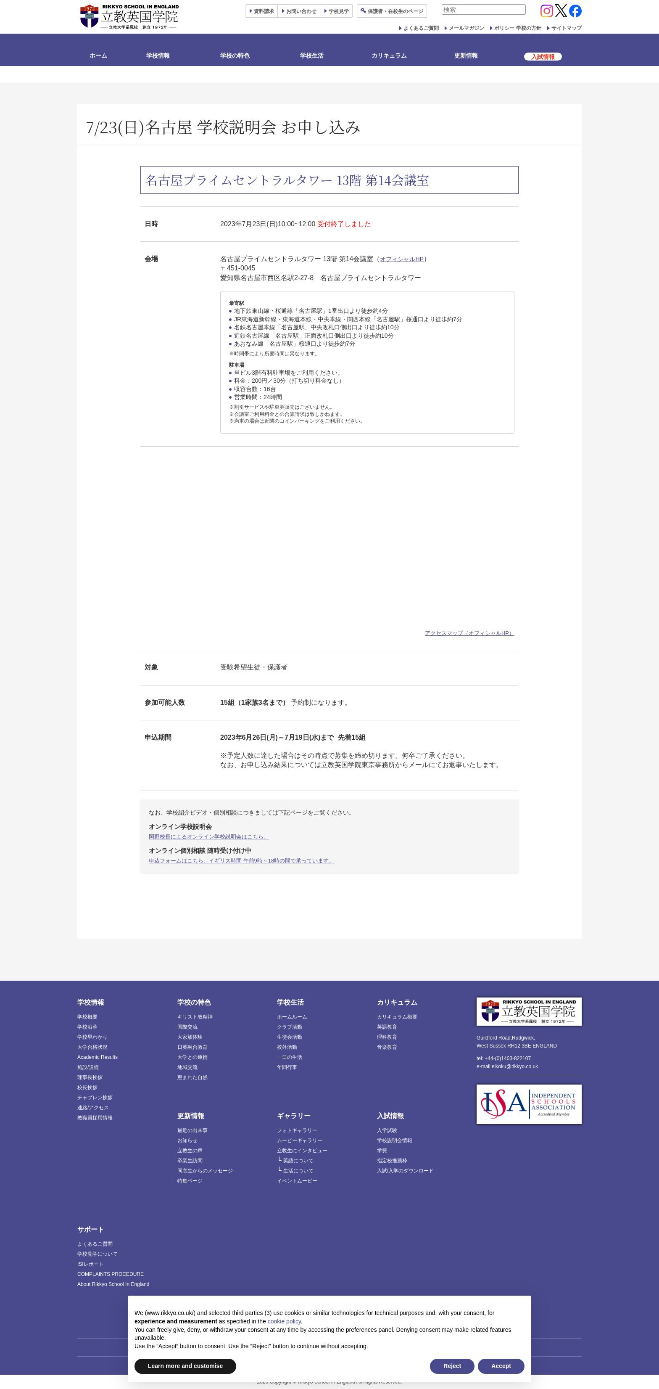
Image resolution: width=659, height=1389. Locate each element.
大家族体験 (190, 1037)
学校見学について (97, 1254)
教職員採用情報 (95, 1117)
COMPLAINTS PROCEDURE (110, 1274)
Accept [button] (501, 1366)
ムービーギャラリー (299, 1140)
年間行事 (287, 1067)
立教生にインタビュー (302, 1150)
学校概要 (87, 1016)
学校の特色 (235, 55)
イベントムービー (297, 1180)
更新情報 (466, 55)
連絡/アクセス (93, 1107)
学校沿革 (87, 1026)
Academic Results (97, 1057)
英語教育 (387, 1026)
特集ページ (190, 1180)
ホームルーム (292, 1016)
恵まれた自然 (192, 1077)
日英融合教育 (192, 1047)
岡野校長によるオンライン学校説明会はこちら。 (213, 836)
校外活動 (287, 1047)
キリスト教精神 (195, 1016)
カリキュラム (389, 55)
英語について (298, 1160)
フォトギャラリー (297, 1130)
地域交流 (187, 1067)
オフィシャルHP (405, 258)
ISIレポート (90, 1264)
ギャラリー (294, 1115)
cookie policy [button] (284, 1321)
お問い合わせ (301, 11)
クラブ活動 (289, 1026)
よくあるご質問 (421, 28)
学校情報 (158, 55)
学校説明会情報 (394, 1140)
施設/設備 (88, 1067)
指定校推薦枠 (392, 1160)
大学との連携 (192, 1057)
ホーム (98, 55)
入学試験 (387, 1130)
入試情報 (390, 1115)
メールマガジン (466, 28)
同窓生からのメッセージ (205, 1170)
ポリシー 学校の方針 (517, 28)
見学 (339, 11)
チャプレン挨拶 (95, 1097)
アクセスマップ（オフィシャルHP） (469, 633)
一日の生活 (289, 1057)
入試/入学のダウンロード (405, 1170)
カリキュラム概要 (397, 1016)
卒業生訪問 (190, 1160)
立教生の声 (190, 1150)
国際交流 (187, 1026)
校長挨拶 (87, 1087)
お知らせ (187, 1140)
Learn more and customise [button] (185, 1366)
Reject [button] (452, 1366)
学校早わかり (92, 1037)
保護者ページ (395, 11)
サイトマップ (566, 28)
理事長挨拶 (90, 1077)
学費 (382, 1150)
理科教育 (387, 1037)
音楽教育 (387, 1047)
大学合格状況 (92, 1047)
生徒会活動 (289, 1037)
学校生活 (312, 55)
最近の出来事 (192, 1130)
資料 (264, 11)
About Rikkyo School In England (113, 1284)
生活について (298, 1170)
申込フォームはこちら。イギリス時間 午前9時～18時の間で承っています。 (248, 860)
